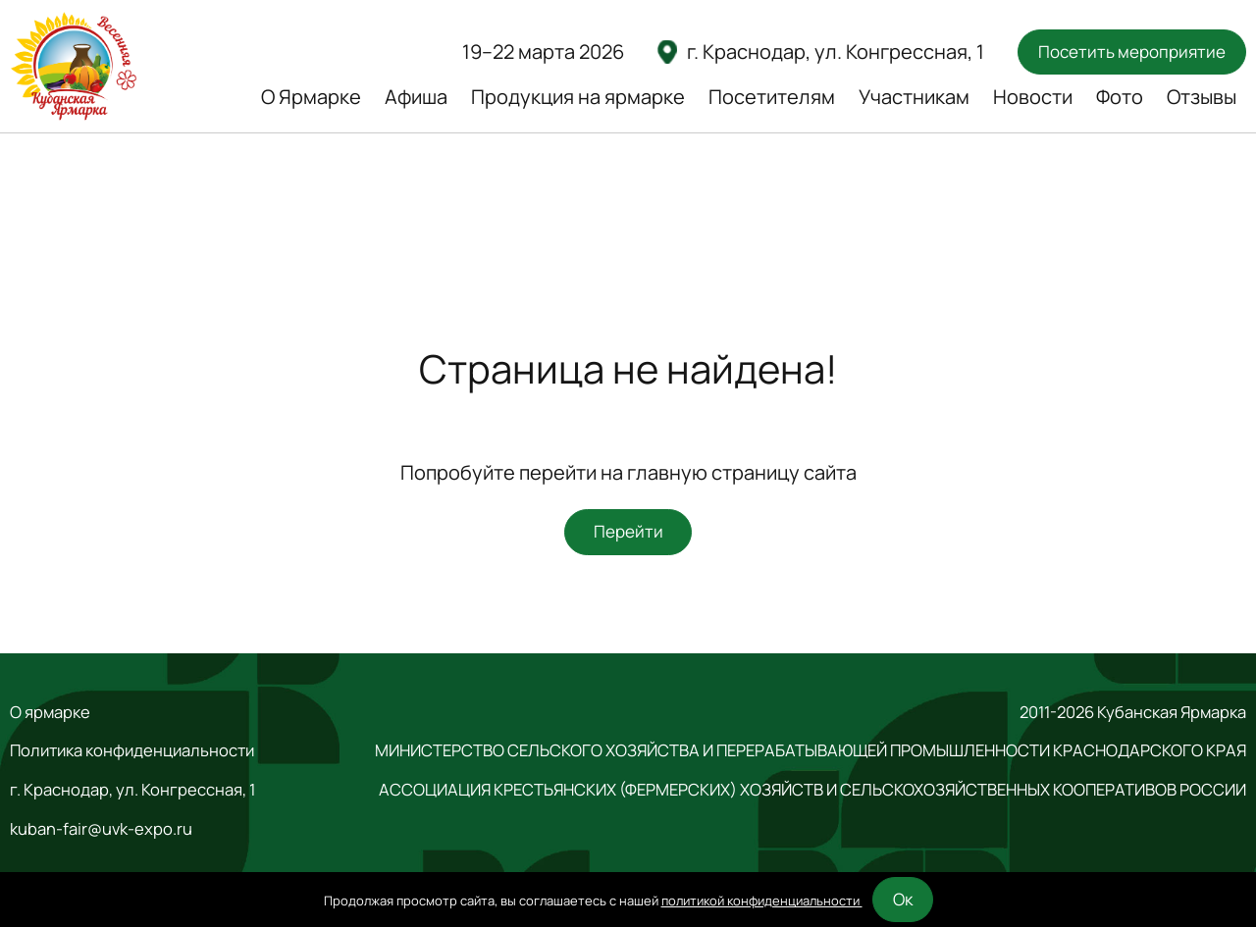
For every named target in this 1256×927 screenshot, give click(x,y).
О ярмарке (50, 712)
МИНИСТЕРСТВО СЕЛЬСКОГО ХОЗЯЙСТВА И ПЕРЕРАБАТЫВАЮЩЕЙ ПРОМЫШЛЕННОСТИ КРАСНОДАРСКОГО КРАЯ (810, 750)
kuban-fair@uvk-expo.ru (101, 829)
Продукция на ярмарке (578, 96)
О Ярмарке (311, 96)
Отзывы (1201, 96)
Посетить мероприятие (1132, 51)
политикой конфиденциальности (762, 900)
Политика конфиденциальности (132, 750)
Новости (1033, 96)
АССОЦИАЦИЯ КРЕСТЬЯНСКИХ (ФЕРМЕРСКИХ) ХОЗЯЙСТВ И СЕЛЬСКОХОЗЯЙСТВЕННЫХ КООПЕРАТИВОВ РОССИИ (812, 789)
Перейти (628, 531)
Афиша (416, 96)
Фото (1119, 96)
